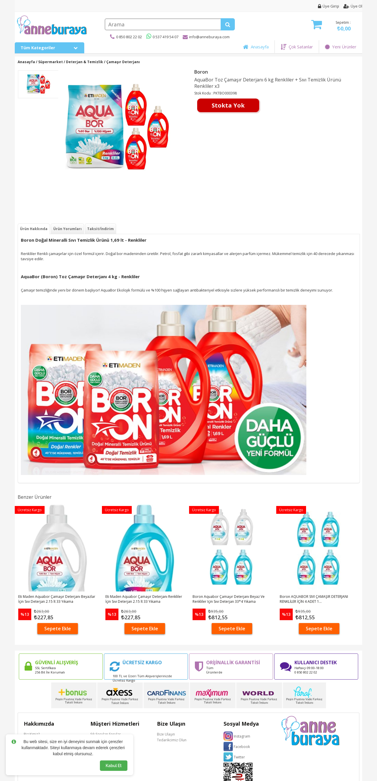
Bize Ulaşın (166, 734)
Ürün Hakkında (33, 228)
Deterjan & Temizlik (84, 61)
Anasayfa (256, 47)
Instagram (242, 736)
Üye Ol (352, 6)
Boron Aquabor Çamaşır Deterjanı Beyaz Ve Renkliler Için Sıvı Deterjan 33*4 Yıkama (229, 599)
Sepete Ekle (57, 628)
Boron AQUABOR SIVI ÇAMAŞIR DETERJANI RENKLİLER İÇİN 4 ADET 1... (314, 599)
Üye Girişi (328, 6)
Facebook (242, 746)
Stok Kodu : (203, 93)
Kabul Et (114, 765)
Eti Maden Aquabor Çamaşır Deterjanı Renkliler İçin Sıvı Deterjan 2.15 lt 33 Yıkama (143, 599)
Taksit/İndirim (100, 228)
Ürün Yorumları (67, 228)
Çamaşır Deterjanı (123, 61)
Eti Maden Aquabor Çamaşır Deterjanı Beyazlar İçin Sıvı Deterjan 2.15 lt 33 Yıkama (56, 599)
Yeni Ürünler (340, 47)
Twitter (239, 757)
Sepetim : (331, 26)
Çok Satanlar (297, 47)
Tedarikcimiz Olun (171, 740)
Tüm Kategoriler (49, 47)
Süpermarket (50, 61)
